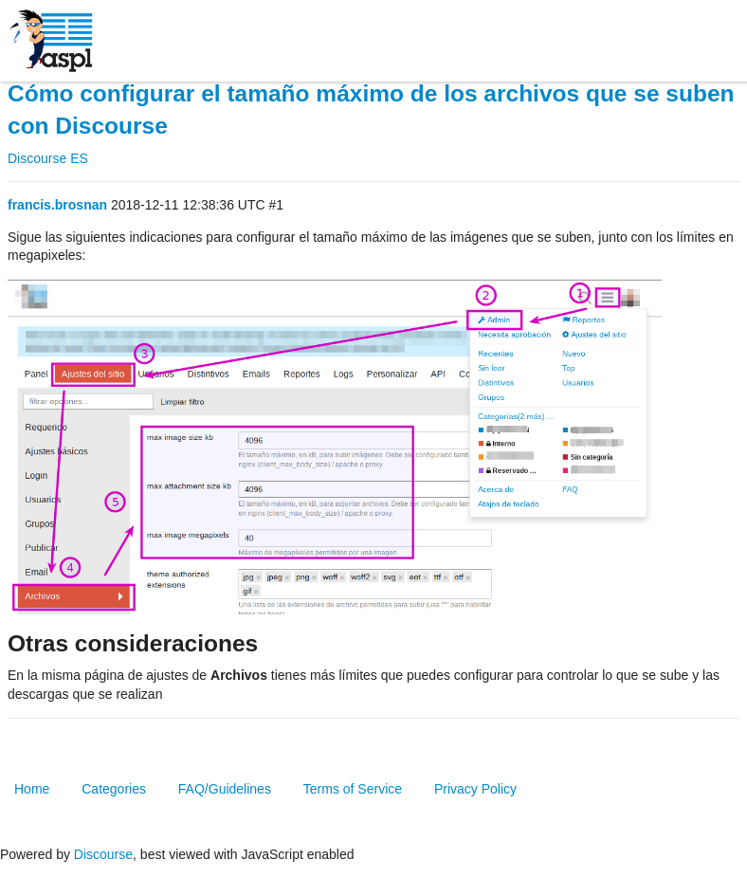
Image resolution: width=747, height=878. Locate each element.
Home (31, 788)
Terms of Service (352, 788)
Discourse (103, 854)
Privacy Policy (475, 788)
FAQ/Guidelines (224, 788)
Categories (114, 788)
